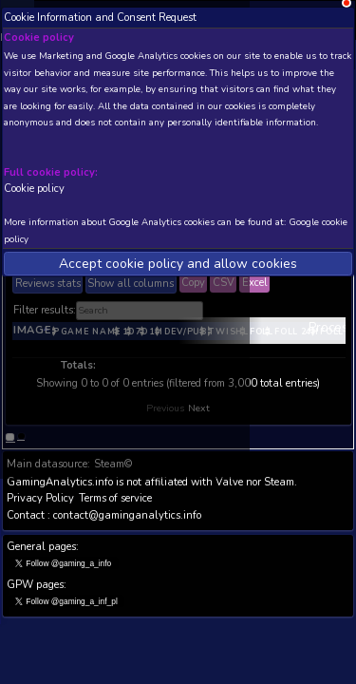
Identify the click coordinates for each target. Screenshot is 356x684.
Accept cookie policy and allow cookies (178, 264)
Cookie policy (34, 188)
